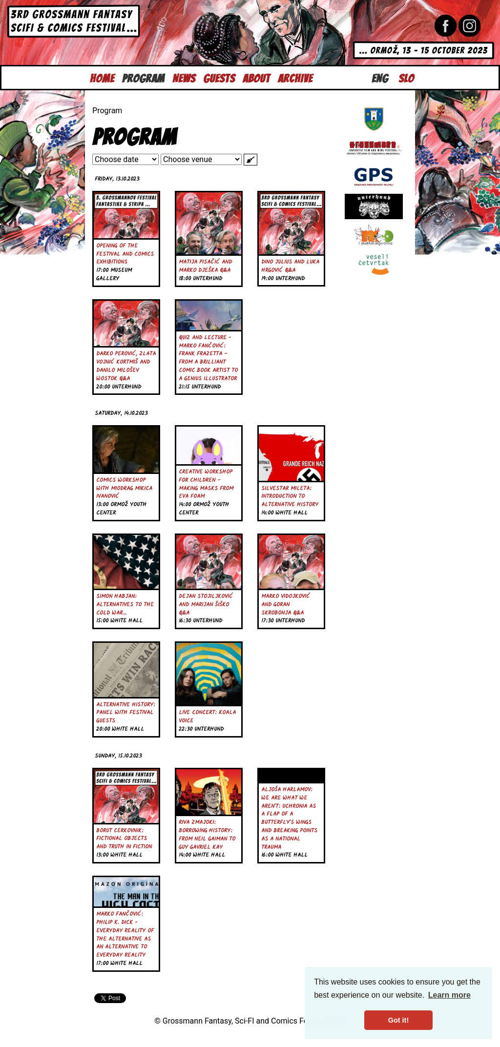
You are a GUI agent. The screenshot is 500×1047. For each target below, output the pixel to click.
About (256, 77)
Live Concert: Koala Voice (207, 716)
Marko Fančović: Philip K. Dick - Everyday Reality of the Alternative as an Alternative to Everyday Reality (125, 935)
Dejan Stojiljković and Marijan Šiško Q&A (206, 604)
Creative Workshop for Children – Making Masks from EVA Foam (206, 484)
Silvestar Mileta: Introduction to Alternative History (289, 497)
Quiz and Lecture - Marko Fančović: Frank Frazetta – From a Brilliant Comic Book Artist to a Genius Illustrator (208, 358)
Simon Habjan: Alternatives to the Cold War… (125, 604)
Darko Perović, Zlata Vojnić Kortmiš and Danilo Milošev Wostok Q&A (126, 366)
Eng (380, 77)
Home (102, 77)
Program (143, 77)
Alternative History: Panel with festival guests (125, 713)
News (183, 77)
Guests (219, 77)
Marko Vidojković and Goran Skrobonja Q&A (285, 604)
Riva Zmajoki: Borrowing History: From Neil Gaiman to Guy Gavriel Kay (207, 834)
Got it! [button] (398, 1020)
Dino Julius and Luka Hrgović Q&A (290, 266)
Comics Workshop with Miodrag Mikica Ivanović (124, 488)
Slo (406, 77)
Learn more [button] (449, 995)
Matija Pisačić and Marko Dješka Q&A (205, 266)
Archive (295, 77)
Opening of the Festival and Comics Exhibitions (125, 254)
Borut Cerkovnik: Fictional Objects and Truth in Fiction (124, 839)
